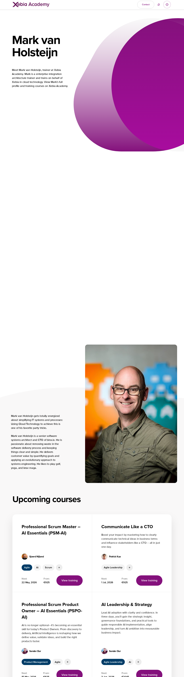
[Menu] (167, 4)
